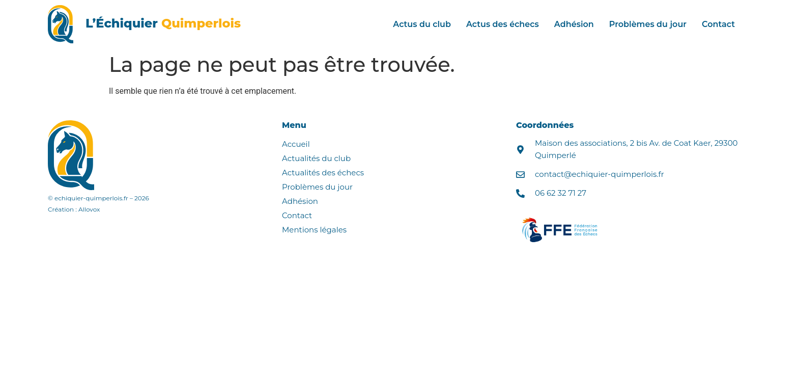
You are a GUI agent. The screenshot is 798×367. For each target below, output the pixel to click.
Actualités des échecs (323, 172)
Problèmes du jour (648, 24)
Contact (718, 24)
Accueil (296, 144)
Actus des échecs (502, 24)
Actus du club (422, 24)
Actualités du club (316, 158)
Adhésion (574, 24)
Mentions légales (314, 229)
